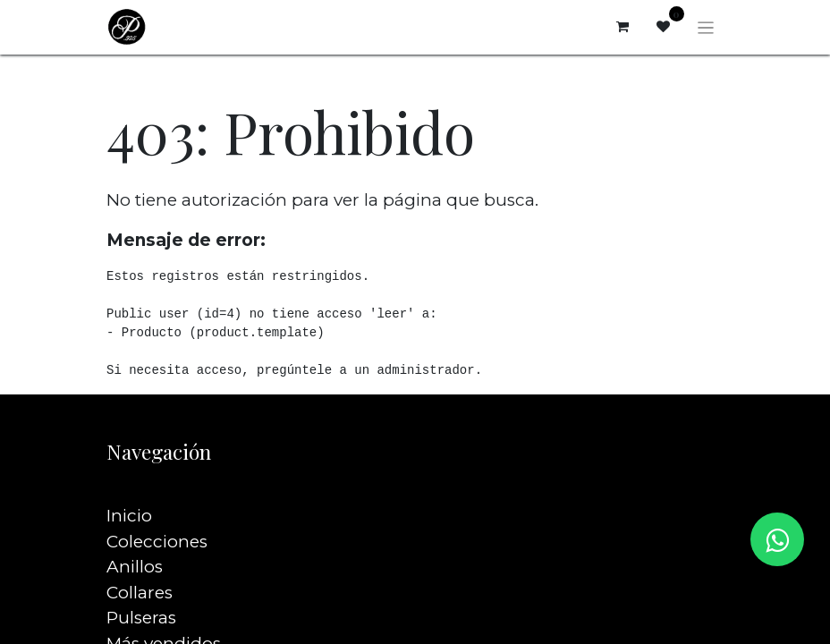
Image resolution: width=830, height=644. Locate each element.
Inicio (129, 490)
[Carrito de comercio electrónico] (622, 27)
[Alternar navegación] (706, 27)
